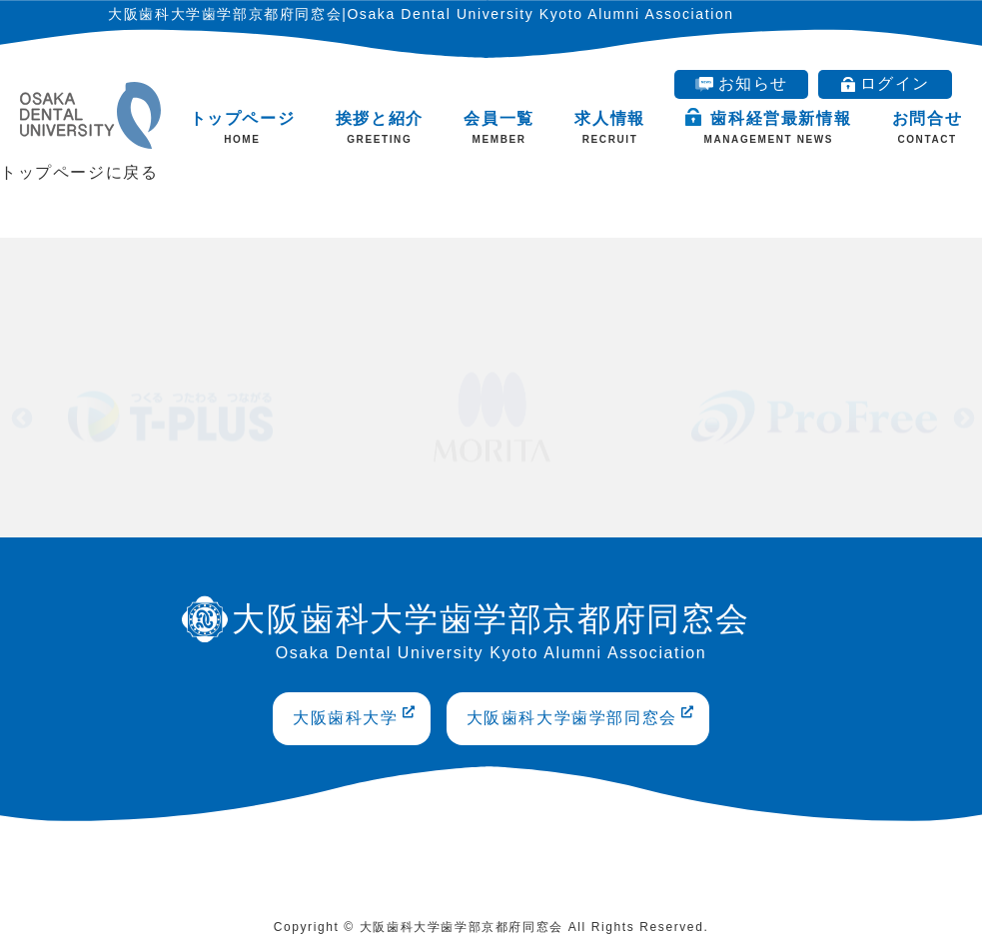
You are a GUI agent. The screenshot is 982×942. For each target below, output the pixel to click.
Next (962, 417)
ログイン (885, 83)
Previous (20, 417)
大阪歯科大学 (355, 716)
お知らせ (741, 83)
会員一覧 (498, 127)
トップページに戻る (79, 172)
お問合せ (927, 127)
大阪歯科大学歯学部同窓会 (581, 716)
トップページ (243, 127)
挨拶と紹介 (380, 127)
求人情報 (609, 127)
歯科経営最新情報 (768, 127)
